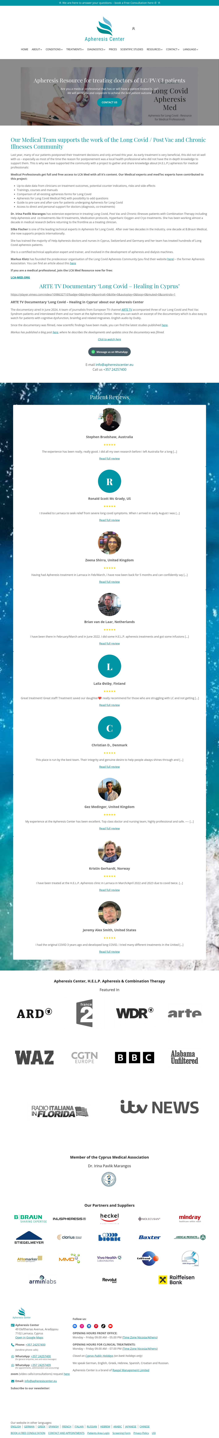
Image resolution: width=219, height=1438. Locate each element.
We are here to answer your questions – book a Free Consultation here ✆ (109, 3)
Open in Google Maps (29, 1337)
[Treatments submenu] (75, 49)
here (170, 259)
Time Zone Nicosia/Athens (140, 1337)
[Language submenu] (190, 49)
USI (154, 1433)
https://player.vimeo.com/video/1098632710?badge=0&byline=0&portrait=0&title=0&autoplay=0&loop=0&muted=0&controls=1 (93, 294)
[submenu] (134, 29)
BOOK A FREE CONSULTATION (28, 1433)
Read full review (109, 458)
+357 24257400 (114, 369)
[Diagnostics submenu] (96, 49)
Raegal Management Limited (130, 1370)
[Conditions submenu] (54, 49)
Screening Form (122, 1433)
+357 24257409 (41, 1365)
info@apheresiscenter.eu (114, 364)
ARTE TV (127, 309)
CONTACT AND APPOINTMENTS (66, 1433)
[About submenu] (37, 49)
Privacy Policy (141, 1433)
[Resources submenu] (155, 49)
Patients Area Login (98, 1433)
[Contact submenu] (172, 49)
